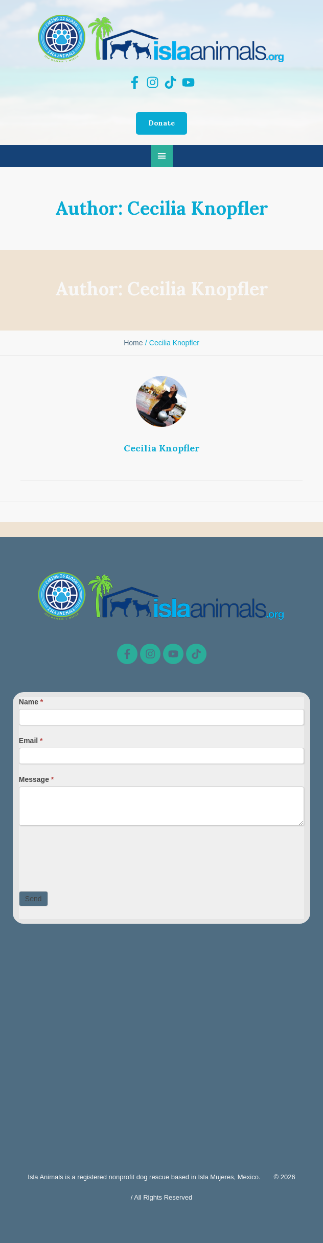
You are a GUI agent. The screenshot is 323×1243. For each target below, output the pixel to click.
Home (133, 343)
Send (33, 899)
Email (31, 741)
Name (31, 702)
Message (36, 779)
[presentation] (96, 856)
